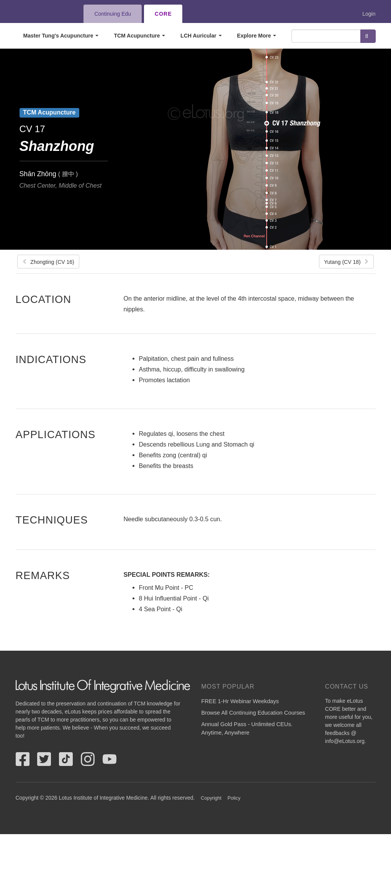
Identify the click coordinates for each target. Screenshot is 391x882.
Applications (56, 434)
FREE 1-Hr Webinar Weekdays (240, 701)
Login (368, 14)
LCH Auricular (201, 36)
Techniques (52, 520)
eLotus (44, 14)
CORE (163, 14)
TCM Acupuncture (139, 36)
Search (368, 36)
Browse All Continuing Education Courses (253, 713)
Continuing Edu (112, 14)
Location (44, 299)
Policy (233, 798)
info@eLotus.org (345, 741)
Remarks (43, 575)
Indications (51, 359)
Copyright (211, 798)
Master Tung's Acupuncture (61, 36)
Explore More (256, 36)
